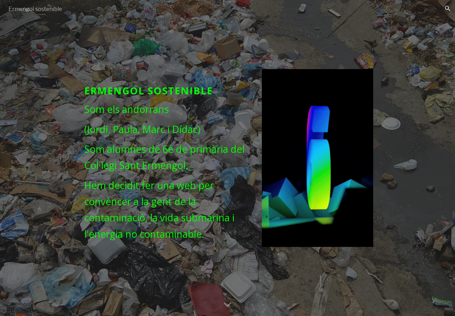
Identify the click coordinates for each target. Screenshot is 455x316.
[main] (167, 157)
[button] (447, 8)
